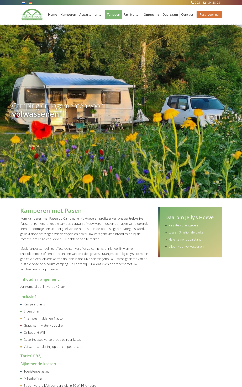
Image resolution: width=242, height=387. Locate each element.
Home (52, 14)
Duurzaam (170, 14)
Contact (187, 14)
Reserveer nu (209, 14)
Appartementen (91, 14)
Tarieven (113, 14)
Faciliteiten (131, 14)
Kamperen (68, 14)
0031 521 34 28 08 (207, 2)
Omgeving (151, 14)
